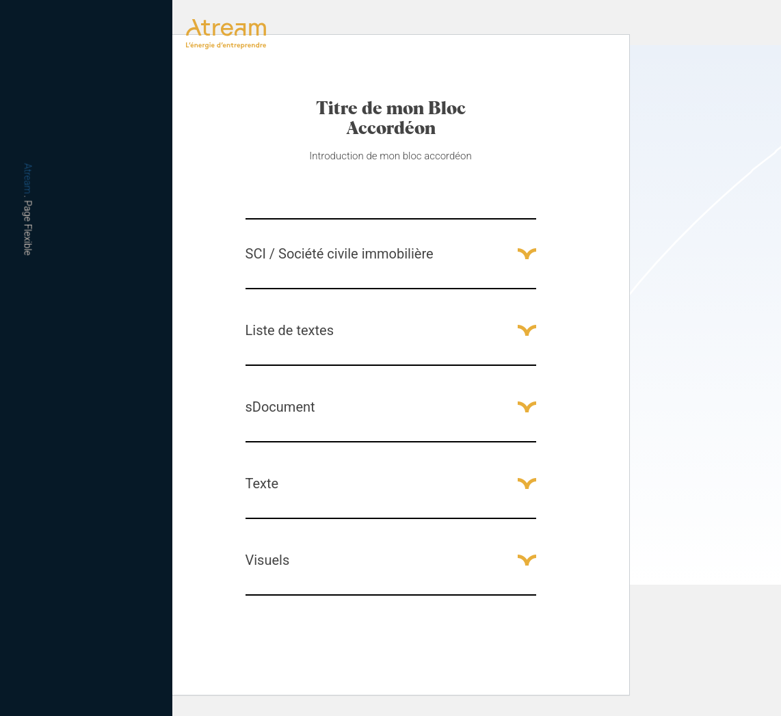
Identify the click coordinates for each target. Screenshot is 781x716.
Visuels (268, 560)
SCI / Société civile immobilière (340, 254)
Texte (262, 483)
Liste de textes (290, 330)
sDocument (280, 407)
